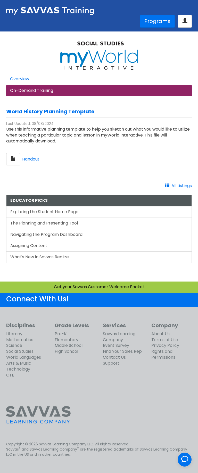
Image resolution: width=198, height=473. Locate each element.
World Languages (23, 357)
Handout (30, 159)
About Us (160, 334)
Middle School (68, 345)
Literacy (14, 334)
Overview (19, 79)
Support (111, 363)
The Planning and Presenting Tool (44, 223)
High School (66, 351)
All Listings (181, 186)
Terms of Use (164, 340)
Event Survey (116, 345)
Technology (18, 369)
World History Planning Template (50, 111)
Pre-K (61, 334)
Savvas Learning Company (119, 337)
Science (14, 345)
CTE (10, 375)
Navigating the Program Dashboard (46, 234)
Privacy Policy (165, 345)
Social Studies (20, 351)
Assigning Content (28, 245)
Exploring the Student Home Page (44, 212)
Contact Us (114, 357)
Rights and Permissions (163, 354)
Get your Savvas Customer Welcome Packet (99, 287)
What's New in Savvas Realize (39, 257)
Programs (157, 21)
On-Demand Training (31, 90)
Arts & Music (18, 363)
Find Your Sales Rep (122, 351)
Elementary (66, 340)
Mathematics (19, 340)
